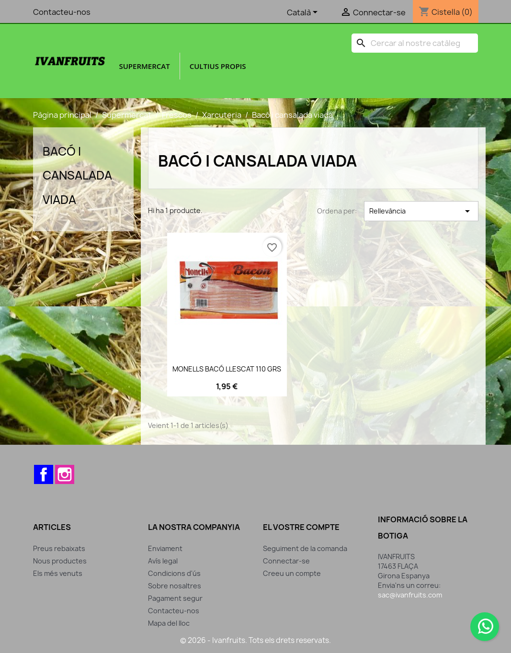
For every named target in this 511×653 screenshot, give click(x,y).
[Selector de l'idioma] (304, 13)
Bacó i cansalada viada (77, 175)
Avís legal (163, 560)
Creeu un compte (292, 573)
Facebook (43, 474)
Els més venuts (57, 573)
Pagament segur (175, 598)
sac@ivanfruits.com (410, 594)
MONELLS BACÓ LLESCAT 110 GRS (226, 368)
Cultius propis (218, 66)
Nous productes (60, 560)
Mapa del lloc (169, 623)
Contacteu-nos (62, 12)
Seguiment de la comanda (305, 548)
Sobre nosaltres (174, 585)
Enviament (165, 548)
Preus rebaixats (59, 548)
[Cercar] (415, 43)
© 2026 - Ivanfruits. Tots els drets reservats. (255, 640)
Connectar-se (286, 560)
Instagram (64, 474)
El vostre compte (301, 527)
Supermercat (144, 66)
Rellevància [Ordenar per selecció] (421, 211)
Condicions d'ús (174, 573)
